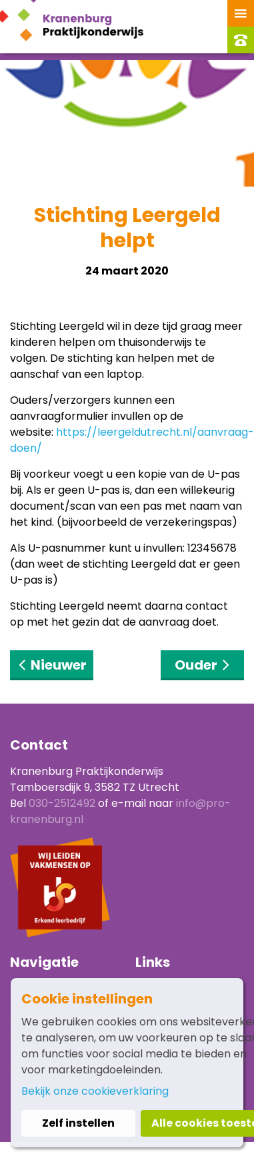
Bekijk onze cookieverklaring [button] (95, 1091)
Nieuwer (52, 665)
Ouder (203, 665)
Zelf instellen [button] (78, 1123)
